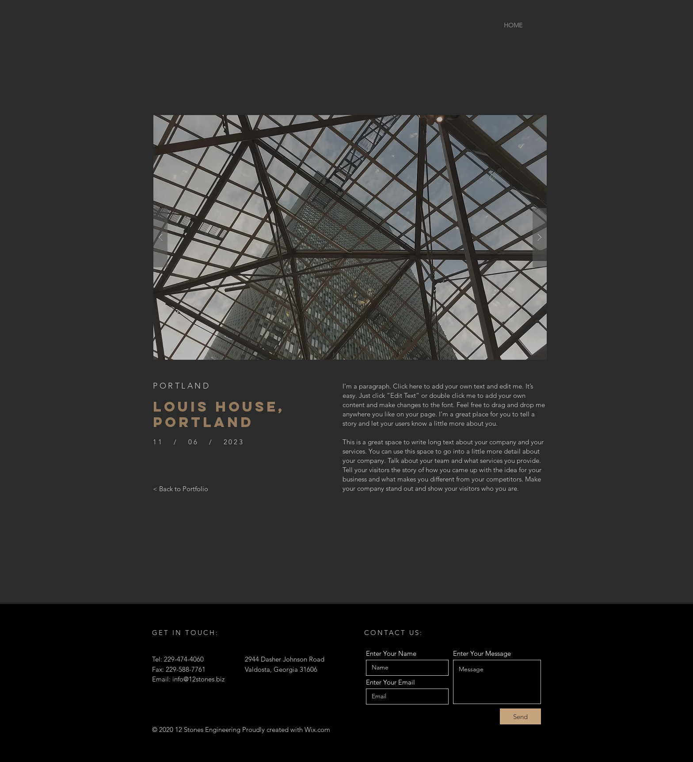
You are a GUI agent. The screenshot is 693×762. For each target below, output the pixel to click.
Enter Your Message (482, 653)
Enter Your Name (391, 653)
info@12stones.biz (198, 679)
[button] (350, 237)
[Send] (520, 716)
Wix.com (317, 729)
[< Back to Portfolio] (180, 488)
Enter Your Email (390, 682)
